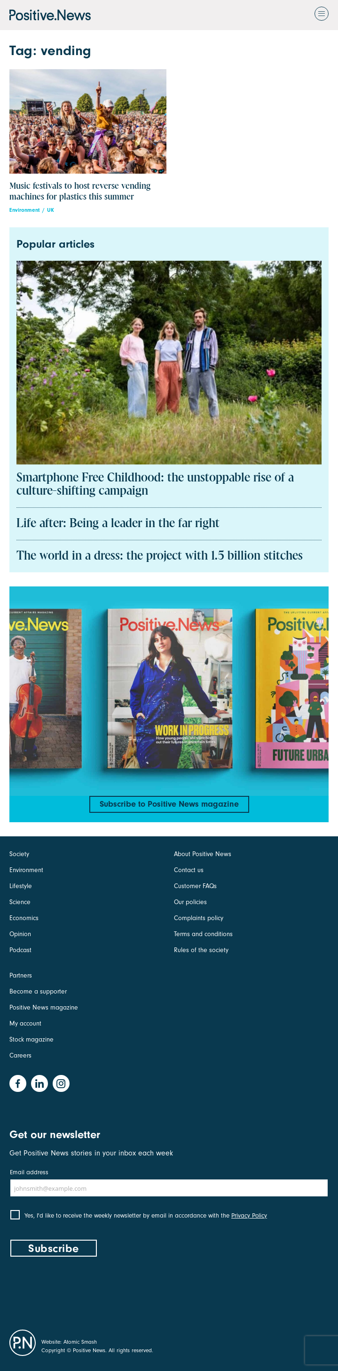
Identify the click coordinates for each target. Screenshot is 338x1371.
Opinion (20, 934)
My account (25, 1023)
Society (19, 854)
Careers (20, 1055)
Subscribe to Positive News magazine (169, 804)
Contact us (189, 870)
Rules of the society (201, 950)
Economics (24, 918)
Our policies (190, 902)
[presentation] (80, 1291)
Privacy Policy (249, 1215)
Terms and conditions (203, 934)
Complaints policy (198, 918)
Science (20, 902)
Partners (20, 975)
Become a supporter (38, 991)
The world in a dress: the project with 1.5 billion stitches (159, 556)
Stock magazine (31, 1039)
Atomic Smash (80, 1342)
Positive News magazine (43, 1007)
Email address (29, 1172)
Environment (24, 210)
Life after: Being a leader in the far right (118, 523)
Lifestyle (20, 886)
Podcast (20, 950)
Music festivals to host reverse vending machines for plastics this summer (79, 191)
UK (50, 210)
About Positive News (202, 854)
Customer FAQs (195, 886)
